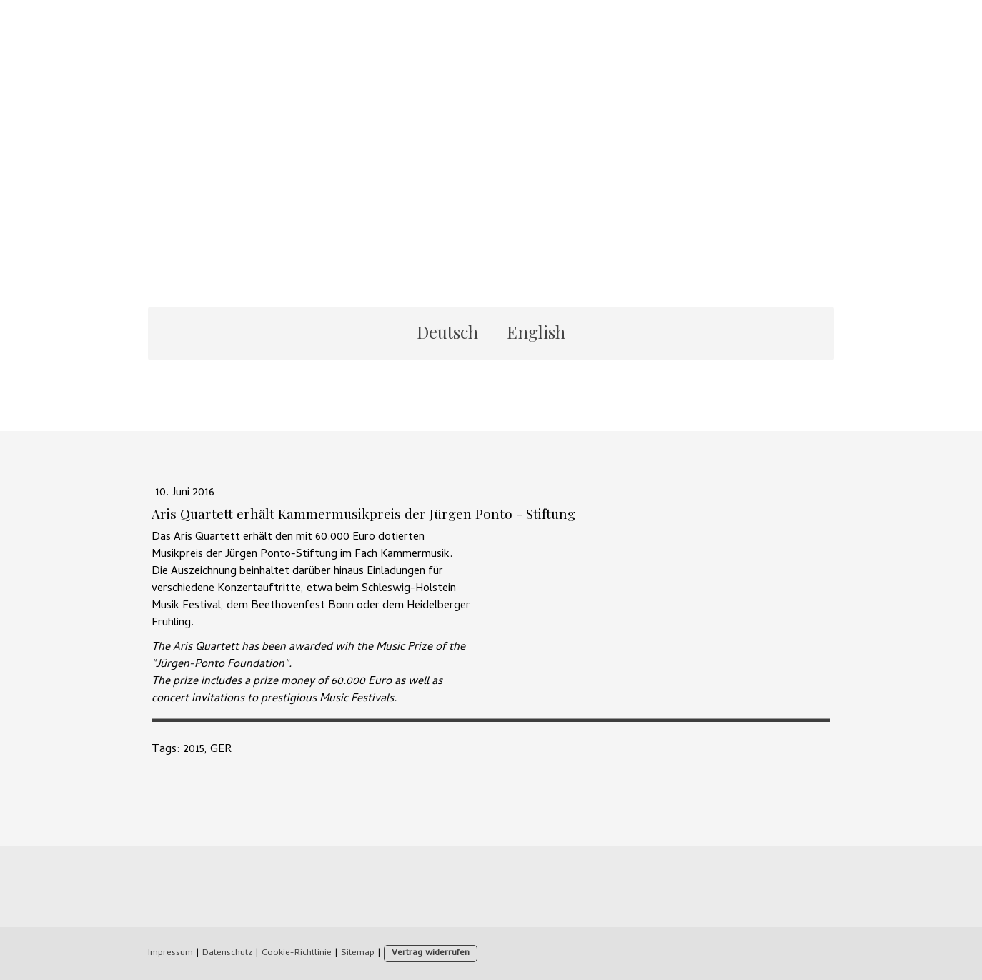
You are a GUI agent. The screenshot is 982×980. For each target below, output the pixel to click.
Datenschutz (227, 953)
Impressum (170, 953)
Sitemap (358, 953)
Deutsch (447, 331)
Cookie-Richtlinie (297, 953)
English (536, 331)
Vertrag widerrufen (431, 953)
